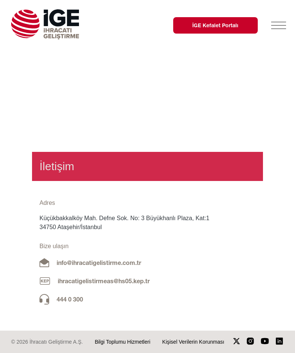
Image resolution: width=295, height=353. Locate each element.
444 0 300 (70, 299)
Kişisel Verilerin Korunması (193, 342)
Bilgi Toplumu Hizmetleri (122, 342)
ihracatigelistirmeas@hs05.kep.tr (104, 280)
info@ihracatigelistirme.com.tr (99, 262)
